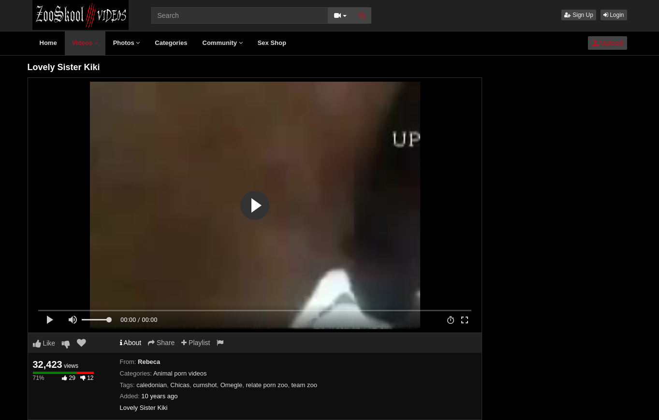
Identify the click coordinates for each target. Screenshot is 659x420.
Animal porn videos (180, 373)
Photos (126, 42)
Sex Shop (272, 42)
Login (613, 15)
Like (44, 343)
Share (161, 343)
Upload (607, 43)
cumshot (205, 385)
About (131, 343)
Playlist (195, 343)
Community (223, 42)
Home (48, 42)
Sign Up (578, 15)
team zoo (304, 385)
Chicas (180, 385)
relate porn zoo (267, 385)
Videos (85, 42)
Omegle (231, 385)
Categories (171, 42)
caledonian (151, 385)
